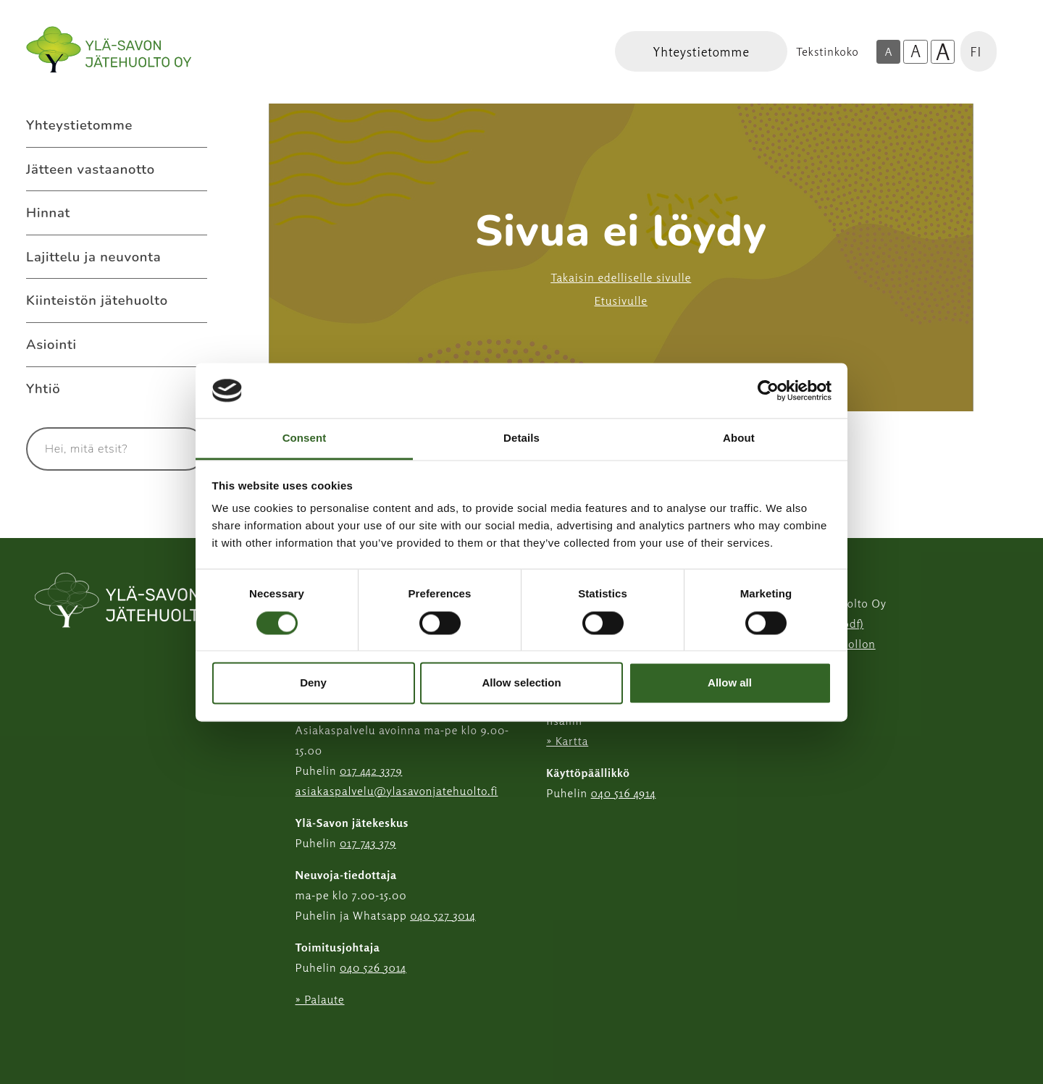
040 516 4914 (623, 793)
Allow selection (521, 683)
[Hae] (179, 449)
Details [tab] (521, 438)
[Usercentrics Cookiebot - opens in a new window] (768, 390)
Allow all (730, 683)
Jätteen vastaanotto (90, 169)
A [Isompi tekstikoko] (915, 51)
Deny (313, 683)
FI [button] (975, 51)
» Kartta (567, 741)
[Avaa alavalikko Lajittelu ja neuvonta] (192, 257)
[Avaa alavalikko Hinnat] (192, 213)
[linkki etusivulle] (136, 602)
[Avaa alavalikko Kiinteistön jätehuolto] (192, 300)
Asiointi (51, 344)
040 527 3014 (443, 915)
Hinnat (48, 212)
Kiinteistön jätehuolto (97, 300)
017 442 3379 (371, 770)
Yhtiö (43, 388)
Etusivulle (621, 300)
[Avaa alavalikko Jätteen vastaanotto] (192, 169)
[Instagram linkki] (301, 1035)
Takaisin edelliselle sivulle (620, 277)
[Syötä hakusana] (90, 449)
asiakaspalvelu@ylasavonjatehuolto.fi (397, 790)
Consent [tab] (304, 438)
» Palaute (320, 999)
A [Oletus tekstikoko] (888, 51)
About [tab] (739, 438)
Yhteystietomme (79, 125)
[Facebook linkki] (290, 1035)
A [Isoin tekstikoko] (943, 52)
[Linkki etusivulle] (108, 49)
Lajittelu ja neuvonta (93, 257)
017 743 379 (368, 843)
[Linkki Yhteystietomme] (701, 51)
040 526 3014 (373, 967)
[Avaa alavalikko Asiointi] (192, 344)
